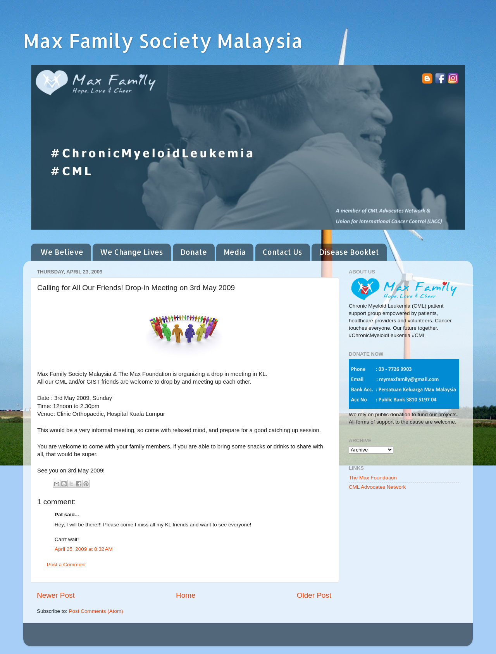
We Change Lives (131, 252)
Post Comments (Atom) (96, 611)
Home (185, 595)
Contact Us (282, 252)
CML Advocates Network (377, 487)
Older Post (314, 595)
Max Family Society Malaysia (163, 40)
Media (235, 252)
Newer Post (56, 595)
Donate (193, 252)
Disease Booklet (349, 252)
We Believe (61, 252)
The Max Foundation (373, 478)
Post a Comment (66, 564)
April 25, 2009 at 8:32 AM (84, 549)
